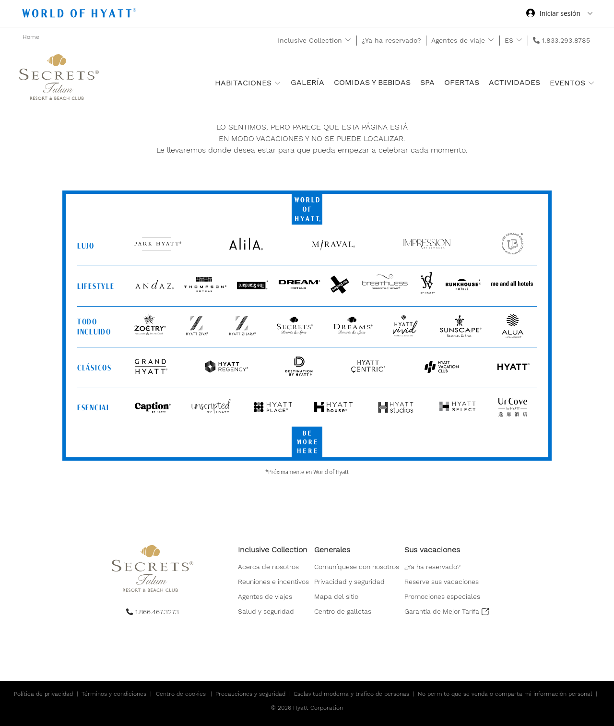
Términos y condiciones (114, 693)
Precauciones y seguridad (250, 693)
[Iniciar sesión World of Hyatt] (559, 14)
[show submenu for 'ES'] (519, 40)
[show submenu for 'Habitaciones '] (277, 82)
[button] (342, 612)
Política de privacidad (43, 693)
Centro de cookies (181, 693)
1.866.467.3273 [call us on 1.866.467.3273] (157, 612)
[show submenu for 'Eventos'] (591, 82)
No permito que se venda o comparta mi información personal (505, 693)
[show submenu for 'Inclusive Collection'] (348, 40)
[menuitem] (273, 581)
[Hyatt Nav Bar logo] (80, 14)
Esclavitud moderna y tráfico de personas (351, 693)
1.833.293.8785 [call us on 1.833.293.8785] (566, 40)
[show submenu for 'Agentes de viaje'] (491, 40)
